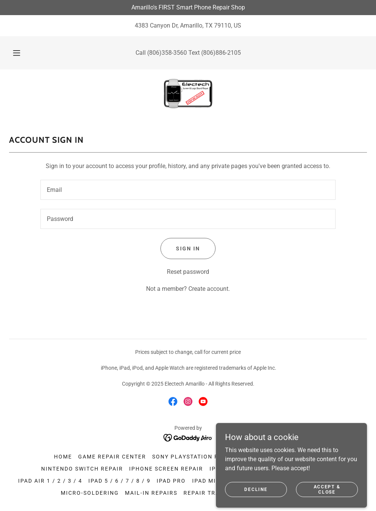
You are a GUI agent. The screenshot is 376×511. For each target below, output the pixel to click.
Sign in (188, 248)
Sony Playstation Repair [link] (194, 457)
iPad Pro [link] (171, 481)
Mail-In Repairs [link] (151, 493)
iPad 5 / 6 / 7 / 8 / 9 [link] (119, 481)
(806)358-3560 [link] (167, 52)
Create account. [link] (209, 288)
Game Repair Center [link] (112, 457)
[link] (188, 94)
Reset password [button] (188, 271)
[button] (25, 52)
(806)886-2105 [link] (221, 52)
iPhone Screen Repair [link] (166, 469)
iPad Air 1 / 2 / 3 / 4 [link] (50, 481)
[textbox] (188, 190)
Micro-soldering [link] (90, 493)
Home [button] (63, 457)
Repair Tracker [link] (209, 493)
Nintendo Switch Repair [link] (82, 469)
